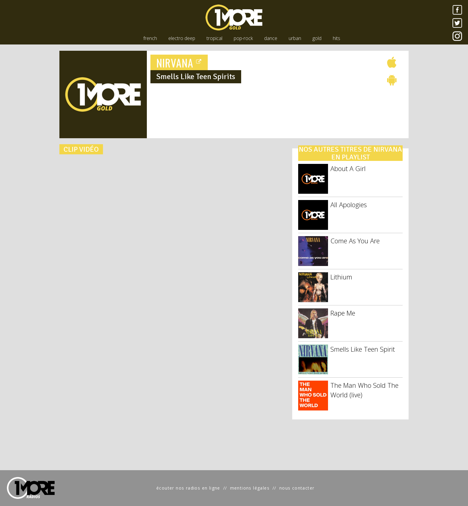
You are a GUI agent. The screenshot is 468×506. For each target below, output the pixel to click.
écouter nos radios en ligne (188, 488)
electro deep (181, 38)
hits (336, 38)
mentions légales (250, 488)
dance (270, 38)
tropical (214, 38)
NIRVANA (179, 62)
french (150, 38)
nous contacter (297, 488)
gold (316, 38)
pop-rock (243, 38)
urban (295, 38)
